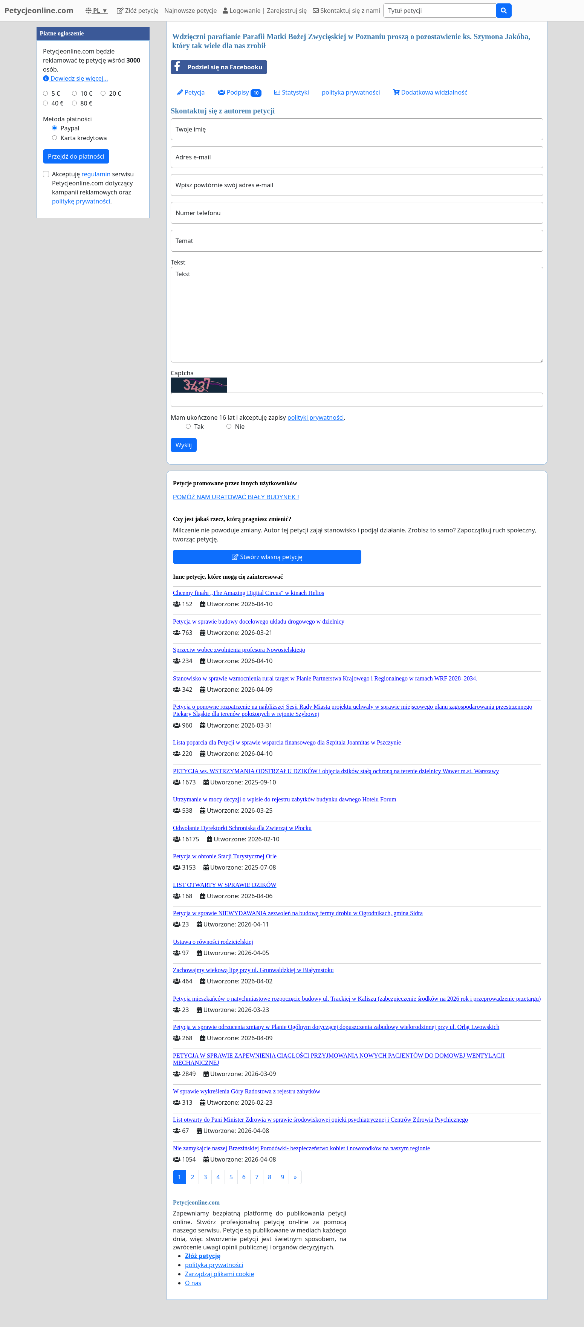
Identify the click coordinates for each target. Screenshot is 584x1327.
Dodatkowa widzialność (430, 92)
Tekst (178, 262)
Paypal (70, 128)
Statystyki (291, 92)
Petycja (191, 92)
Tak (199, 426)
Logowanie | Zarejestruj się (265, 10)
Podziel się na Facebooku (216, 67)
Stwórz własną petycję (267, 557)
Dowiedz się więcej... (75, 78)
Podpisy (240, 92)
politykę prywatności (81, 201)
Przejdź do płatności (76, 156)
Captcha (182, 373)
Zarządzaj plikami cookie (219, 1274)
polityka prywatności (351, 92)
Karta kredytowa (84, 138)
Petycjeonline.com (39, 10)
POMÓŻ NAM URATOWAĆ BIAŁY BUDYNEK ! (236, 497)
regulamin (95, 174)
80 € (86, 103)
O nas (193, 1283)
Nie (240, 426)
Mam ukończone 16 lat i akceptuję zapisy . (258, 417)
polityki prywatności (315, 417)
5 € (56, 93)
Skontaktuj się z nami (346, 10)
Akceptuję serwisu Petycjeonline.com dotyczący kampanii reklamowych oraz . (93, 187)
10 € (86, 93)
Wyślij (184, 445)
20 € (115, 93)
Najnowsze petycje (190, 10)
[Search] (439, 10)
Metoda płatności (67, 119)
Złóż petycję (137, 10)
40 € (58, 103)
